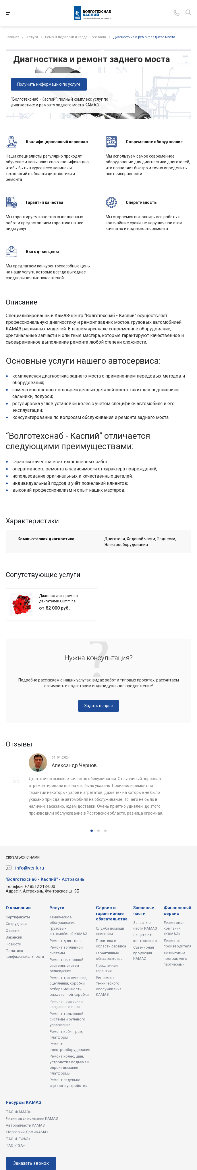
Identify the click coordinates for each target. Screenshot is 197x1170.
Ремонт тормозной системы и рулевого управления (67, 1019)
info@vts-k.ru (29, 868)
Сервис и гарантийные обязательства (112, 913)
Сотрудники (16, 924)
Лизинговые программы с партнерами (175, 958)
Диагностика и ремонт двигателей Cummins (59, 598)
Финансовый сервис (177, 910)
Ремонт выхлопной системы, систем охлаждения (66, 965)
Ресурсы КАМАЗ (23, 1102)
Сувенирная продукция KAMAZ (143, 953)
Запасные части (143, 910)
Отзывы (13, 930)
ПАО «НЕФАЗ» (18, 1139)
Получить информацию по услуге (48, 84)
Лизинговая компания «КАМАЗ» (174, 928)
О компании (18, 907)
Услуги (57, 907)
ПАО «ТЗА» (15, 1145)
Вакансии (14, 937)
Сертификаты (18, 917)
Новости (13, 944)
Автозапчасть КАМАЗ (25, 1125)
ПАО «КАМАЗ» (18, 1112)
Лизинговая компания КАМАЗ (32, 1118)
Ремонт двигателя (66, 941)
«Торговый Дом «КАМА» (27, 1132)
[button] (91, 831)
